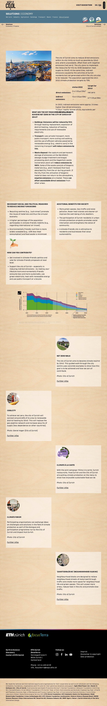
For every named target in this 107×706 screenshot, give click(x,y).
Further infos (62, 381)
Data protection (87, 657)
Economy (27, 13)
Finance (55, 17)
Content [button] (104, 5)
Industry (16, 17)
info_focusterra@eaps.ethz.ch (44, 668)
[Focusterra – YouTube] (70, 654)
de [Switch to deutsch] (96, 5)
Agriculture (25, 17)
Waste (49, 17)
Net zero (9, 17)
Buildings (33, 17)
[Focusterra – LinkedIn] (66, 654)
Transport (41, 17)
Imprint (84, 652)
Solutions (12, 13)
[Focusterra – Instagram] (57, 654)
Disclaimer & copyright (91, 654)
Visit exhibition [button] (84, 5)
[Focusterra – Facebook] (61, 654)
